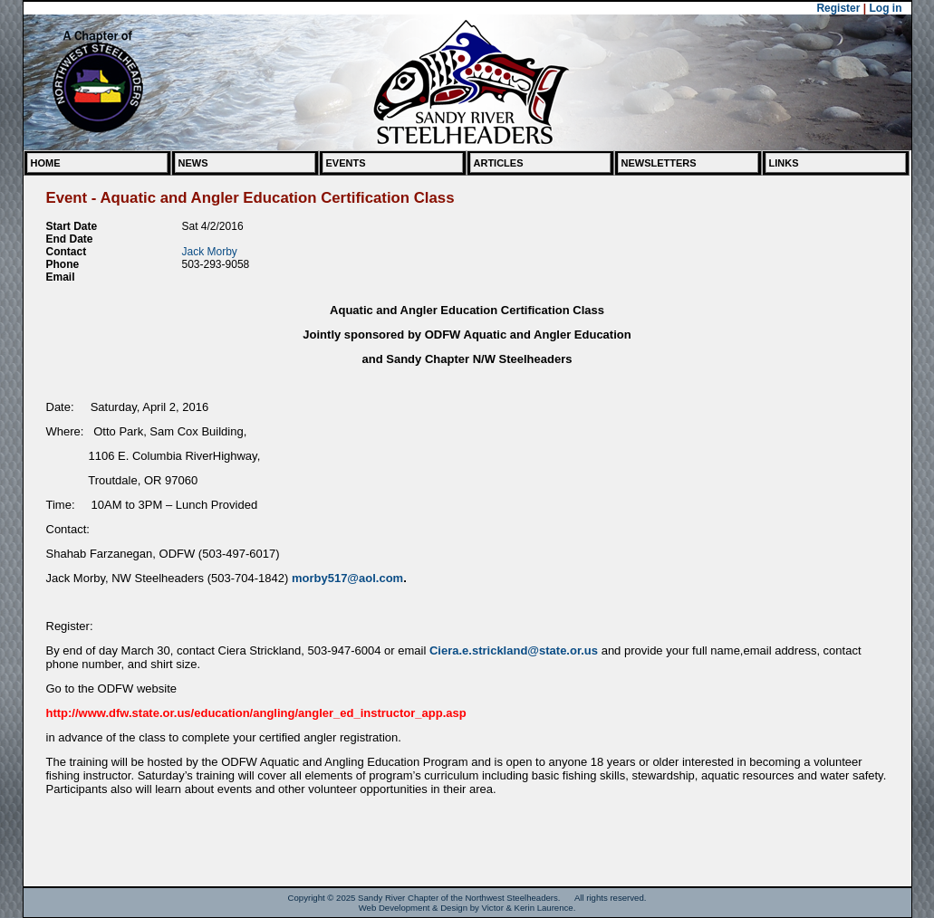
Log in (886, 8)
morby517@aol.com (347, 578)
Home (46, 163)
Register (838, 8)
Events (346, 163)
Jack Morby (209, 251)
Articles (499, 163)
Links (784, 163)
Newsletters (659, 163)
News (193, 163)
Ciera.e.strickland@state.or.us (513, 650)
